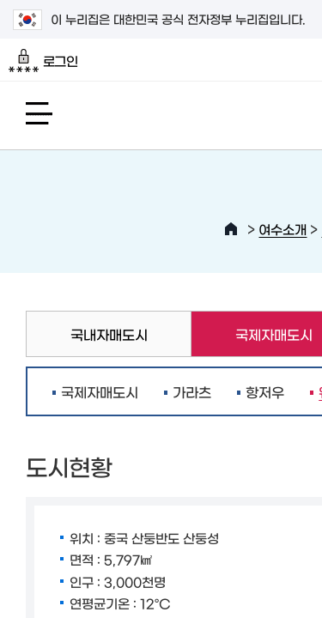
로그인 (43, 61)
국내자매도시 (109, 334)
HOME (231, 229)
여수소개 (282, 228)
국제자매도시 (99, 391)
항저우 (265, 391)
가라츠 (192, 391)
